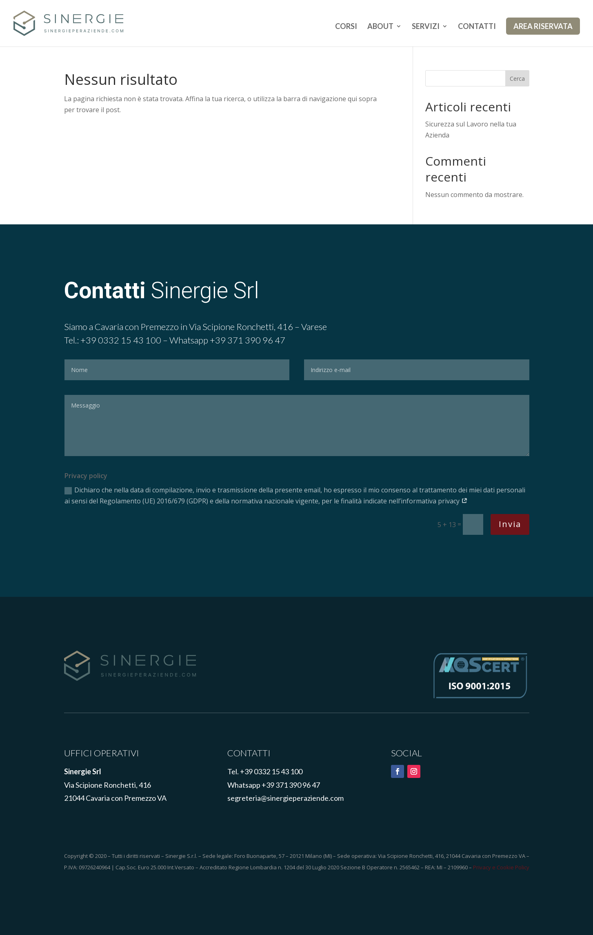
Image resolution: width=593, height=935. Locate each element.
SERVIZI (426, 27)
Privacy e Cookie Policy (501, 867)
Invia (510, 524)
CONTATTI (477, 27)
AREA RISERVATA (543, 26)
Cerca (517, 78)
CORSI (346, 27)
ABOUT (380, 27)
